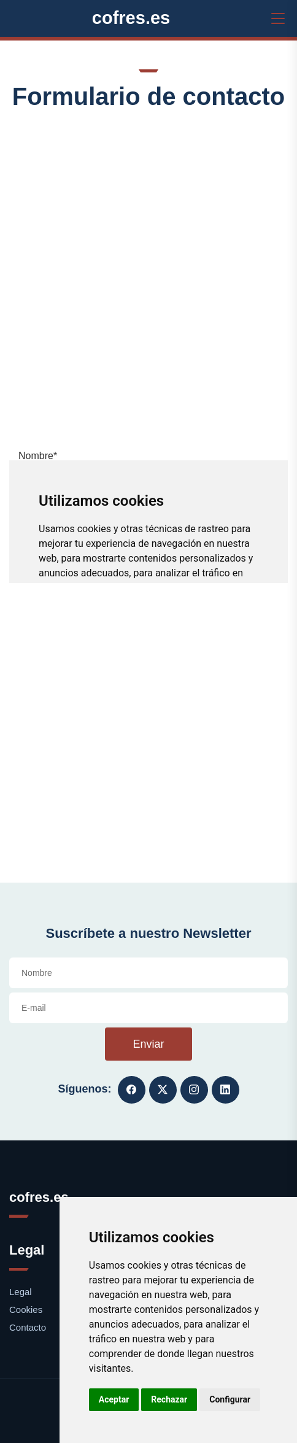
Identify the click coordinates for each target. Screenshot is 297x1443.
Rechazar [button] (169, 1399)
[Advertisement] (148, 278)
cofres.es (131, 18)
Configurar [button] (229, 1399)
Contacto (27, 1327)
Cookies (25, 1309)
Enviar (148, 1044)
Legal (20, 1291)
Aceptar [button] (114, 1399)
